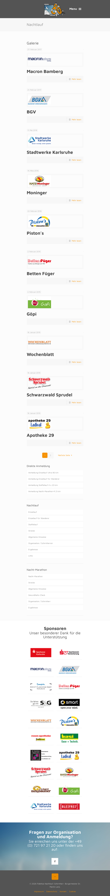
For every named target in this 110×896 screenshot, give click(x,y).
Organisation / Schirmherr (39, 601)
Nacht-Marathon (35, 576)
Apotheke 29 (40, 435)
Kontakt (63, 891)
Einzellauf (32, 512)
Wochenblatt (40, 354)
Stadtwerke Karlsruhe (50, 152)
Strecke (31, 531)
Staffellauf (33, 524)
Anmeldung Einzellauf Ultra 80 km (43, 472)
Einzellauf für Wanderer (38, 518)
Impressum (39, 891)
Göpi (32, 313)
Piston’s (35, 233)
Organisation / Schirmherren (40, 543)
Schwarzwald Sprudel (49, 394)
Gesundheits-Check (36, 595)
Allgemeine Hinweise (37, 537)
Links (30, 555)
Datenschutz (51, 891)
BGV (31, 111)
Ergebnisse (33, 549)
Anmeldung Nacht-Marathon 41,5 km (44, 491)
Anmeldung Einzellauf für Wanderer (44, 479)
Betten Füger (41, 273)
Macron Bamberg (45, 71)
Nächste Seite (65, 455)
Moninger (37, 192)
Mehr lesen (76, 79)
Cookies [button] (72, 891)
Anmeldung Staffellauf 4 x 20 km (43, 485)
